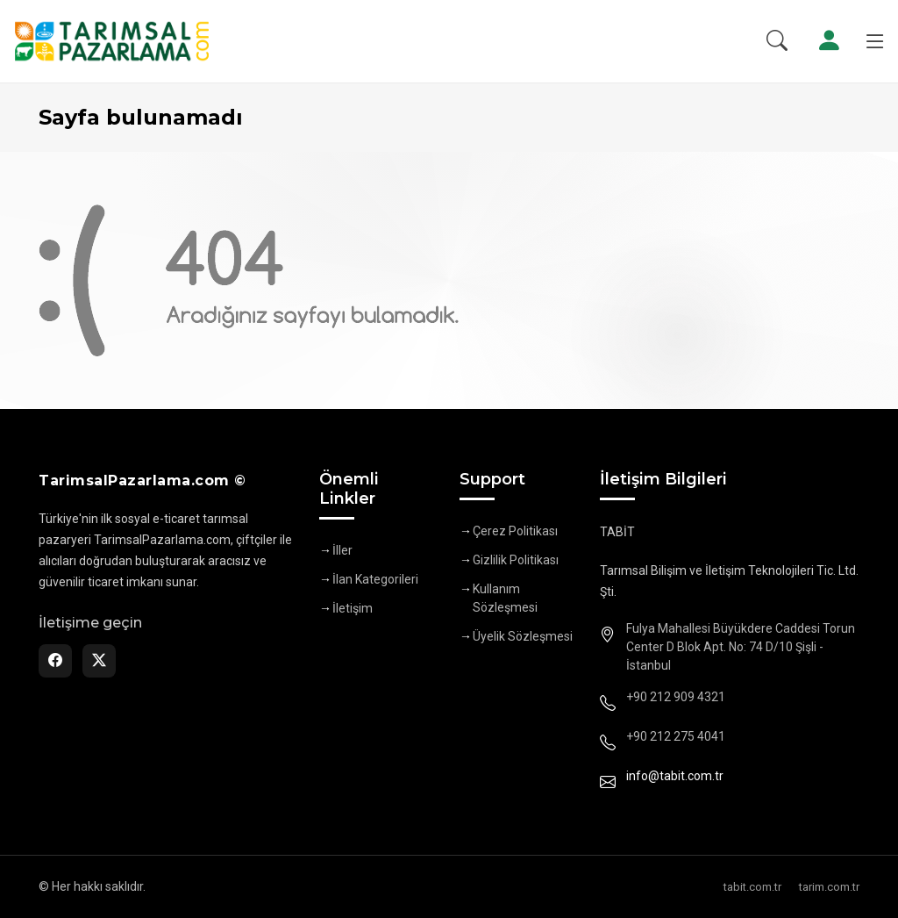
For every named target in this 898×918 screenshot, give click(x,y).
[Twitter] (99, 661)
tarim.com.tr (829, 886)
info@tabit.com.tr (674, 776)
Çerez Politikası (515, 531)
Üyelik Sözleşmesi (523, 636)
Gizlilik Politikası (516, 560)
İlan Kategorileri (375, 579)
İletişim (352, 608)
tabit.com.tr (752, 886)
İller (342, 550)
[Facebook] (55, 661)
